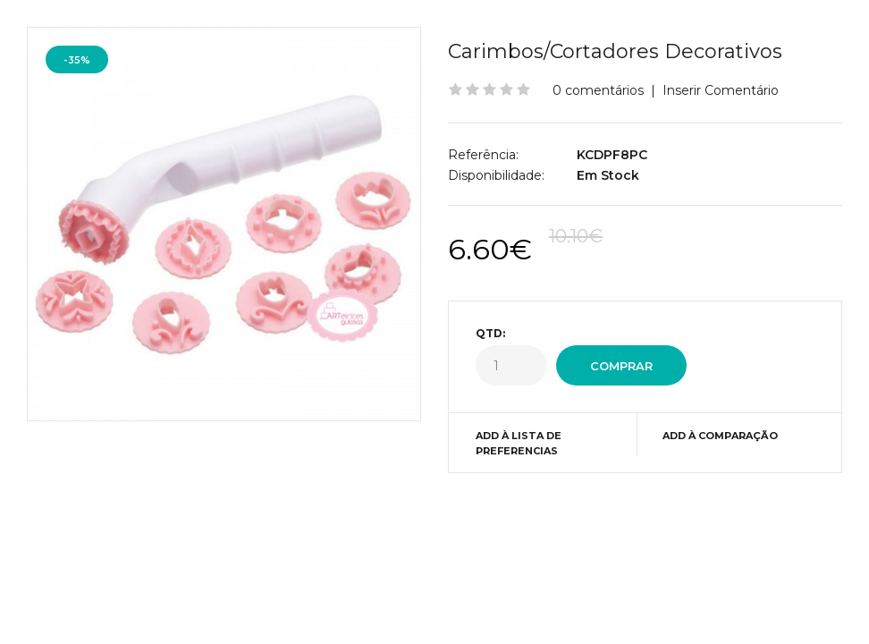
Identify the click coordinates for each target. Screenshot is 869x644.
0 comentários (598, 90)
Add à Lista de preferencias (518, 443)
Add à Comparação (720, 435)
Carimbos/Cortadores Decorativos (615, 51)
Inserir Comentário (720, 90)
